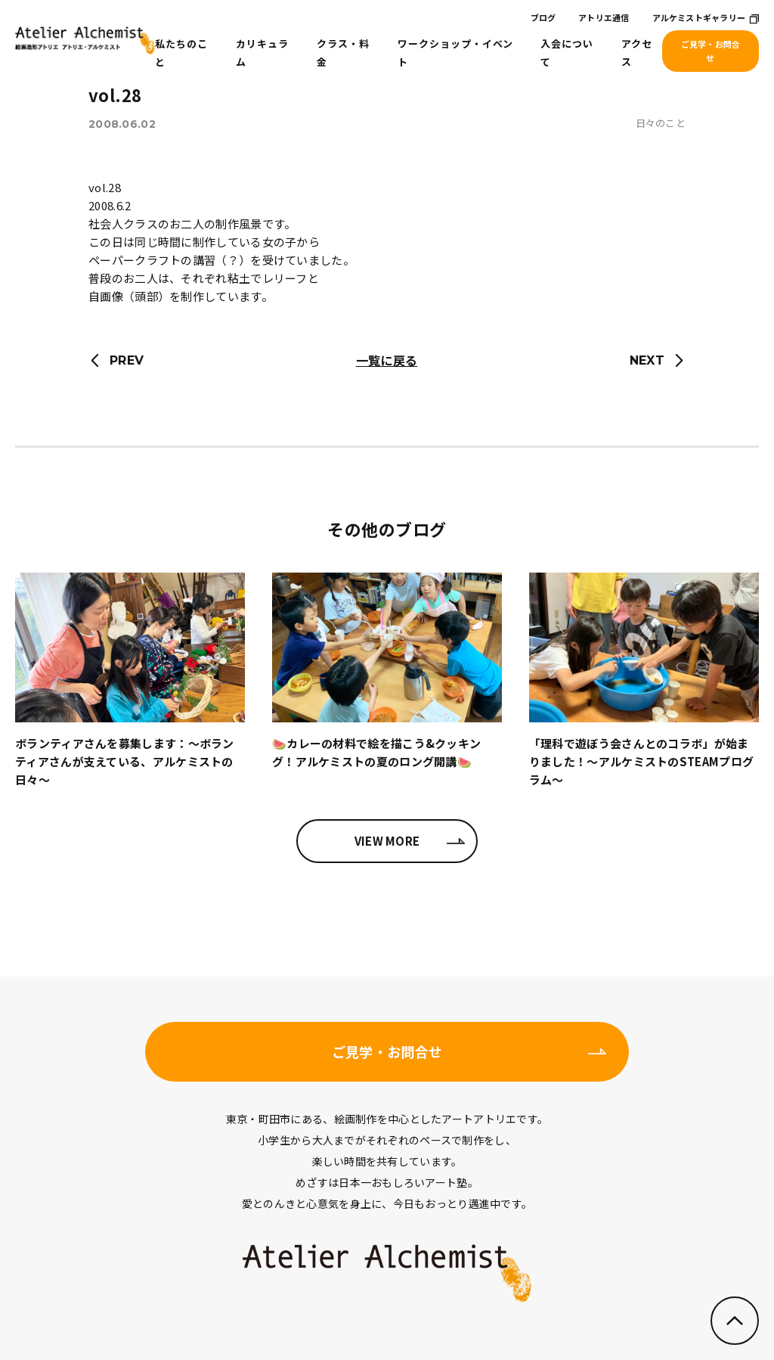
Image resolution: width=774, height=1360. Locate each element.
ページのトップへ (734, 1320)
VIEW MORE (387, 841)
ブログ (543, 17)
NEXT (647, 360)
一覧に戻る (387, 360)
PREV (127, 360)
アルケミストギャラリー (698, 17)
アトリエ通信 (603, 17)
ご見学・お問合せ (711, 51)
